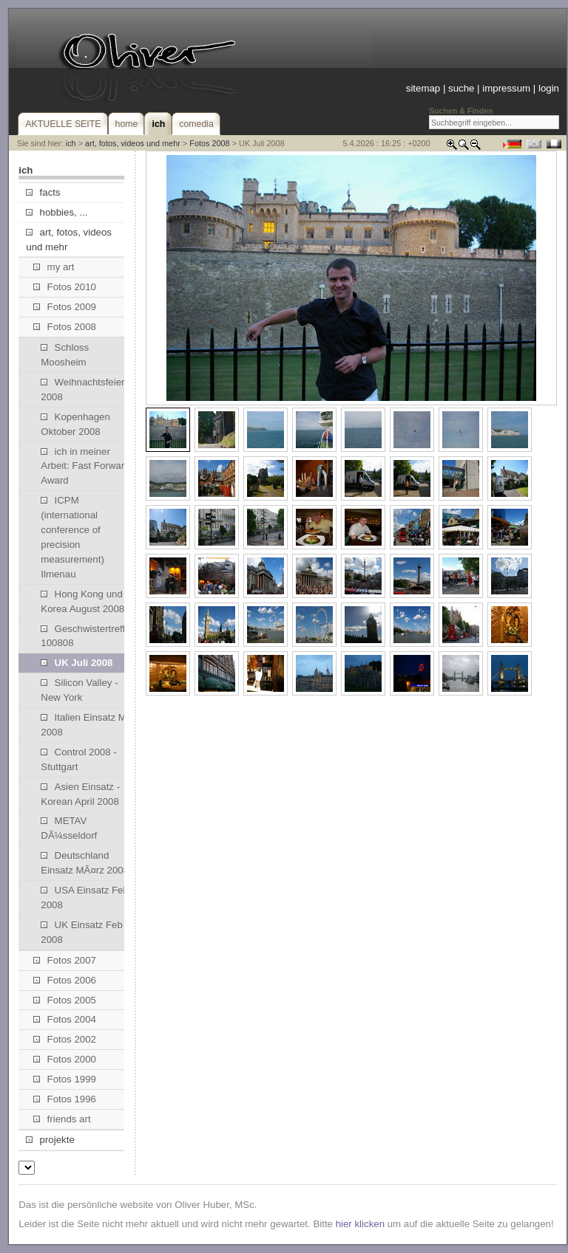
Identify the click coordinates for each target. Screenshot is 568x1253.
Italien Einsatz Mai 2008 (87, 725)
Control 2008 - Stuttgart (78, 759)
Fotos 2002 (64, 1039)
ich (71, 143)
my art (53, 266)
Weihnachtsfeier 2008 (82, 389)
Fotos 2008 (209, 143)
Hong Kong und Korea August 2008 (82, 601)
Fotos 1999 (64, 1079)
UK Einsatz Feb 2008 (81, 932)
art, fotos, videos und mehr (132, 143)
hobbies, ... (56, 212)
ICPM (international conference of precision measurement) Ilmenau (72, 537)
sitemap (423, 88)
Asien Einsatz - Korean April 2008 (80, 794)
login (548, 88)
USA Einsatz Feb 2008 (85, 897)
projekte (50, 1139)
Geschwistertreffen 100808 (88, 636)
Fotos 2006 (64, 980)
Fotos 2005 (64, 1000)
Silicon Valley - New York (79, 690)
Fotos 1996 (64, 1099)
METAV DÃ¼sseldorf (69, 828)
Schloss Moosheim (65, 355)
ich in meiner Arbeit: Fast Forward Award (85, 466)
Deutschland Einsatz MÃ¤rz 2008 (85, 863)
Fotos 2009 (64, 306)
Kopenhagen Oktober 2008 (75, 424)
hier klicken (360, 1223)
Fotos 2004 (64, 1019)
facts (43, 192)
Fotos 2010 (64, 286)
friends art (61, 1119)
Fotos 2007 (64, 960)
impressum (506, 88)
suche (461, 88)
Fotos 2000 (64, 1059)
